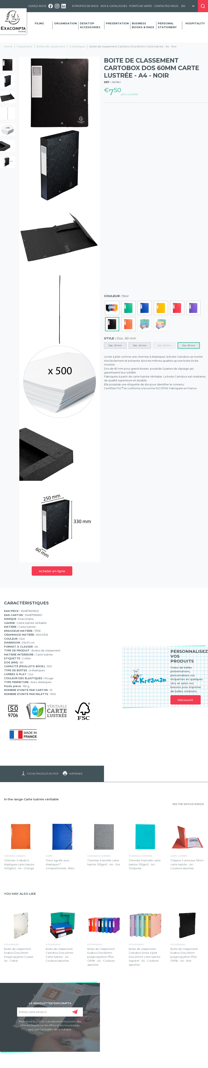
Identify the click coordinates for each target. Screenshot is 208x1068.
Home (8, 46)
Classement (24, 46)
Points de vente (140, 5)
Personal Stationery (167, 25)
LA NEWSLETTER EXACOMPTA (50, 1003)
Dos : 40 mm (139, 345)
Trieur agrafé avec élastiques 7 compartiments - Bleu (60, 864)
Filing (39, 23)
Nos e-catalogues (114, 5)
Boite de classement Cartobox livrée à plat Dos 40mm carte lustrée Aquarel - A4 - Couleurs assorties (144, 956)
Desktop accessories (90, 25)
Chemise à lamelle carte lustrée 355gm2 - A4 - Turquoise (145, 864)
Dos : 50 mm (164, 345)
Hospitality (195, 23)
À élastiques (77, 46)
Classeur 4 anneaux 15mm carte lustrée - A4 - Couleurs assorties (187, 864)
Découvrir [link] (185, 700)
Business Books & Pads (143, 25)
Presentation (117, 23)
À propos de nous (85, 5)
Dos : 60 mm (188, 345)
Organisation (65, 23)
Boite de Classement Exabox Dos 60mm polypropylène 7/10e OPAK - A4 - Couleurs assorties (101, 956)
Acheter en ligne (52, 571)
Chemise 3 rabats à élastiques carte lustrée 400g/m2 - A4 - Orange (19, 864)
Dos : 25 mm (115, 345)
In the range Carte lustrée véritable (31, 799)
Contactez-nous (166, 5)
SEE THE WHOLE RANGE (188, 804)
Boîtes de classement (51, 46)
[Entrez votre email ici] (50, 1012)
